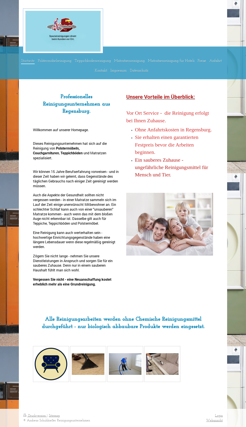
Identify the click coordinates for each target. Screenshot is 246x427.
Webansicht (214, 420)
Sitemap (54, 415)
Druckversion (35, 415)
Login (219, 415)
